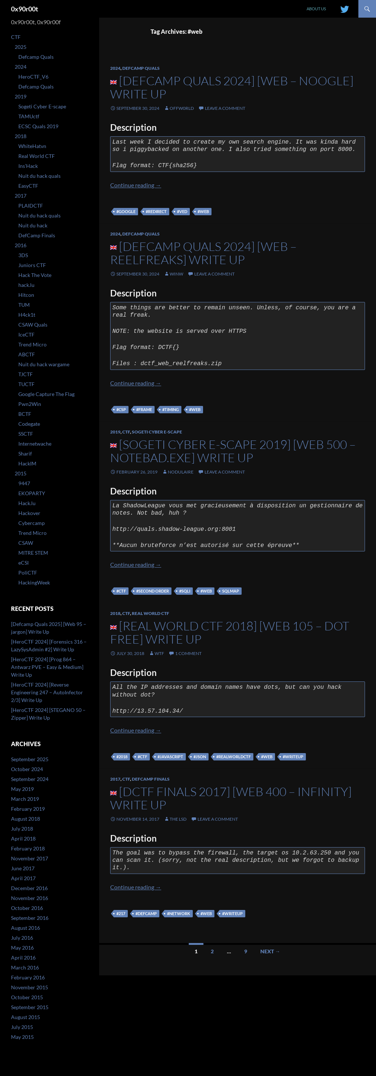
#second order (152, 591)
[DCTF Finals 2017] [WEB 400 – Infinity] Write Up (231, 798)
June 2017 (23, 868)
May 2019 (22, 789)
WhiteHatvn (32, 146)
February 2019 (28, 809)
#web (203, 211)
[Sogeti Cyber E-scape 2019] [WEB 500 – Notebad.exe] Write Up (233, 451)
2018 (115, 613)
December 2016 (29, 888)
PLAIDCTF (30, 205)
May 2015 (22, 1037)
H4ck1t (26, 315)
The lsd (178, 819)
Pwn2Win (29, 404)
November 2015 (29, 987)
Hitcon (26, 295)
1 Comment (188, 653)
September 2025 (29, 759)
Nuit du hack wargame (43, 364)
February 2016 (28, 977)
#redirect (156, 211)
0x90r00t (24, 9)
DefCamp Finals (151, 779)
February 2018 (28, 848)
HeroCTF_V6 (33, 76)
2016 (20, 245)
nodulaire (181, 472)
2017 (115, 779)
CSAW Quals (32, 324)
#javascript (170, 756)
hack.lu (26, 285)
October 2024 (27, 769)
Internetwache (34, 443)
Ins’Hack (28, 166)
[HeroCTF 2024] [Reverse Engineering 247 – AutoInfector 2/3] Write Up (47, 692)
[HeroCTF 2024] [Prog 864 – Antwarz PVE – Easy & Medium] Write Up (47, 667)
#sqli (184, 591)
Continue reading (135, 184)
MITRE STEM (33, 553)
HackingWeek (34, 582)
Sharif (25, 453)
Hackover (29, 513)
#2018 (121, 756)
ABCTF (26, 354)
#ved (182, 211)
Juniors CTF (32, 265)
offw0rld (182, 108)
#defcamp (146, 913)
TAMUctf (28, 116)
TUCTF (26, 384)
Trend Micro (32, 344)
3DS (23, 255)
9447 (24, 483)
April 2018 (23, 838)
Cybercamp (31, 523)
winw (176, 274)
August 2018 (25, 819)
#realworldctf (233, 756)
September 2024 (29, 779)
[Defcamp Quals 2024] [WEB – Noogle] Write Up (232, 87)
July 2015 (22, 1027)
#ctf (121, 591)
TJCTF (25, 374)
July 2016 (22, 938)
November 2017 (29, 858)
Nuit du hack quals (39, 176)
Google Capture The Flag (46, 394)
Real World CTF (150, 613)
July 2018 (22, 828)
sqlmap (230, 591)
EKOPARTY (31, 493)
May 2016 (22, 947)
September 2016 (29, 918)
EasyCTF (28, 186)
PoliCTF (27, 572)
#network (178, 913)
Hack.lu (27, 503)
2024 (115, 68)
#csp (121, 409)
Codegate (29, 424)
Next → (270, 951)
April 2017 (23, 878)
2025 (20, 47)
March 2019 (25, 799)
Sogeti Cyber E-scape (157, 432)
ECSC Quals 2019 (38, 126)
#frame (144, 409)
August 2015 (25, 1017)
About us (316, 8)
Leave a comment (225, 108)
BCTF (24, 414)
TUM (24, 305)
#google (125, 211)
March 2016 (25, 967)
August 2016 (25, 928)
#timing (170, 409)
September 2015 (29, 1007)
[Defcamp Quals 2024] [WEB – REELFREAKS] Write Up (203, 253)
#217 (120, 913)
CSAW (25, 543)
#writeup (293, 756)
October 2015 (27, 997)
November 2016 (29, 898)
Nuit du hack (32, 225)
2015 (20, 473)
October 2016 (27, 908)
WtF (159, 653)
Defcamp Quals (141, 68)
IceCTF (26, 334)
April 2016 (23, 957)
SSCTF (25, 434)
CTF (126, 432)
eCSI (23, 562)
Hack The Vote (34, 275)
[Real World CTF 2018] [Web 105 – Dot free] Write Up (229, 632)
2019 (115, 432)
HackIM (27, 463)
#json (200, 756)
